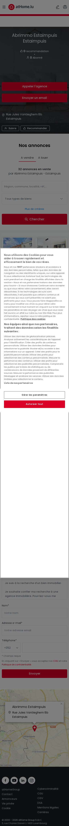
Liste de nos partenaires (18, 383)
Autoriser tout (34, 404)
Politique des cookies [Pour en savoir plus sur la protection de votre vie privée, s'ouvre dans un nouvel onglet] (33, 319)
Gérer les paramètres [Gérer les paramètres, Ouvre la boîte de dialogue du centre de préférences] (34, 394)
